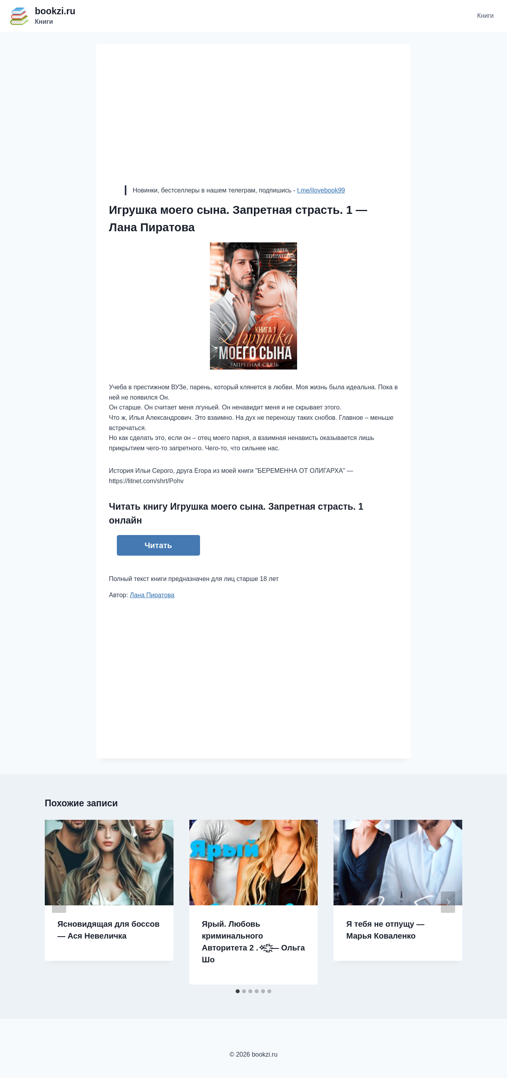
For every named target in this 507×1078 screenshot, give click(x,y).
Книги (485, 15)
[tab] (238, 991)
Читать (158, 545)
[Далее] (448, 902)
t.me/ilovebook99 (321, 190)
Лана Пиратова (152, 595)
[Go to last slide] (59, 902)
